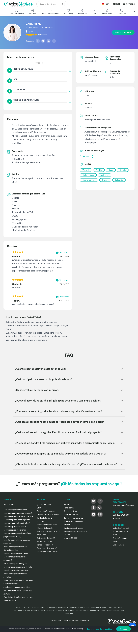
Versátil (86, 170)
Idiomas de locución (45, 528)
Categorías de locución (46, 538)
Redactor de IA (9, 600)
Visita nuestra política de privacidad (68, 629)
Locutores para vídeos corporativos (18, 516)
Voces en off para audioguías (15, 563)
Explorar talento (17, 12)
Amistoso (105, 175)
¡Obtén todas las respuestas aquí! (91, 483)
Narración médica (10, 550)
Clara (111, 170)
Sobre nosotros (70, 511)
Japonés (39, 63)
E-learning (68, 12)
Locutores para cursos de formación (18, 513)
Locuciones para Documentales (16, 570)
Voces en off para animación (15, 546)
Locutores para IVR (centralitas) (16, 523)
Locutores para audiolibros (14, 530)
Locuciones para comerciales (15, 509)
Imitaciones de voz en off (47, 551)
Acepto (123, 629)
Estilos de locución (44, 541)
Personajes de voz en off (47, 548)
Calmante (119, 180)
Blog (39, 508)
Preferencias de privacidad (99, 629)
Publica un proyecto (85, 4)
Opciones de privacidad (73, 528)
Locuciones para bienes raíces (15, 553)
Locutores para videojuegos (15, 526)
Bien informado (89, 180)
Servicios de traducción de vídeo (16, 587)
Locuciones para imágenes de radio (17, 567)
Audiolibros (107, 12)
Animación (121, 12)
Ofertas (32, 12)
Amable (99, 170)
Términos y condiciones (73, 518)
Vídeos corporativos (50, 12)
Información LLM (71, 538)
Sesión (66, 504)
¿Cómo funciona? (44, 504)
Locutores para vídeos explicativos (17, 520)
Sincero (105, 180)
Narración (82, 12)
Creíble (123, 170)
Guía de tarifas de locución (48, 514)
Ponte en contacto (71, 514)
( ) (48, 34)
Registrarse (129, 4)
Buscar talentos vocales (47, 524)
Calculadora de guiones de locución (17, 597)
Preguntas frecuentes (46, 511)
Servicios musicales (11, 584)
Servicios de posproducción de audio (18, 580)
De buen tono (88, 175)
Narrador (86, 157)
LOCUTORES (8, 504)
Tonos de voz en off (45, 545)
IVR (94, 12)
